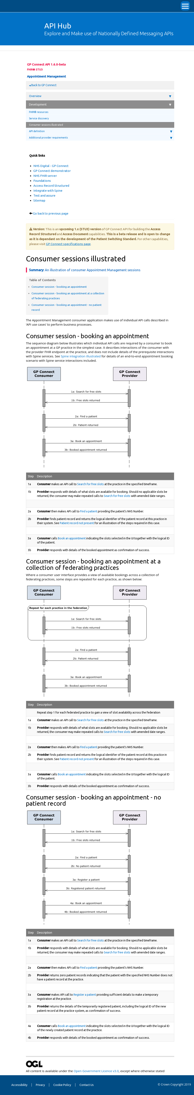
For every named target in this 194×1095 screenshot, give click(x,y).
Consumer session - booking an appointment (59, 286)
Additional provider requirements (100, 138)
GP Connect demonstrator (52, 171)
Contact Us (86, 1085)
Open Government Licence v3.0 (96, 1071)
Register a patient (85, 994)
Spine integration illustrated (81, 356)
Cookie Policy (62, 1085)
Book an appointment (72, 538)
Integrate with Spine (47, 190)
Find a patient (88, 511)
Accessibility (19, 1085)
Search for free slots (90, 484)
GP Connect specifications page (68, 244)
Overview (100, 96)
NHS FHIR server (45, 175)
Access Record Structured (51, 185)
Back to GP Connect (43, 85)
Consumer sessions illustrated (46, 124)
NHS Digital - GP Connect (51, 166)
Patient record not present (77, 523)
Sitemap (39, 200)
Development (100, 104)
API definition (100, 131)
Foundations (42, 180)
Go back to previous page (50, 213)
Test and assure (44, 195)
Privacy (40, 1085)
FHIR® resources (38, 112)
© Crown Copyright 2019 (174, 1084)
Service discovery (39, 118)
